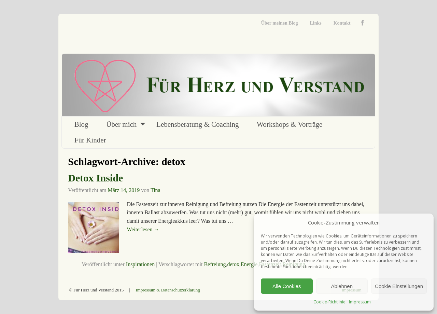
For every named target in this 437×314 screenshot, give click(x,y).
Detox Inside (95, 177)
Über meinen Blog (279, 23)
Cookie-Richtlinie (329, 302)
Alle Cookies (286, 286)
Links (315, 23)
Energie (249, 264)
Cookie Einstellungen (399, 286)
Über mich (121, 124)
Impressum (360, 302)
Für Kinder (90, 140)
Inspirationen (140, 264)
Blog (81, 124)
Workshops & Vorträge (289, 124)
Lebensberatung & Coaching (197, 124)
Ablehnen (342, 286)
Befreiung (215, 264)
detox (233, 264)
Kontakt (342, 23)
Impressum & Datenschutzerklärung (168, 289)
